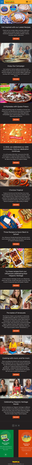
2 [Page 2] (16, 425)
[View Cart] (27, 2)
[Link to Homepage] (10, 1)
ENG (2, 2)
